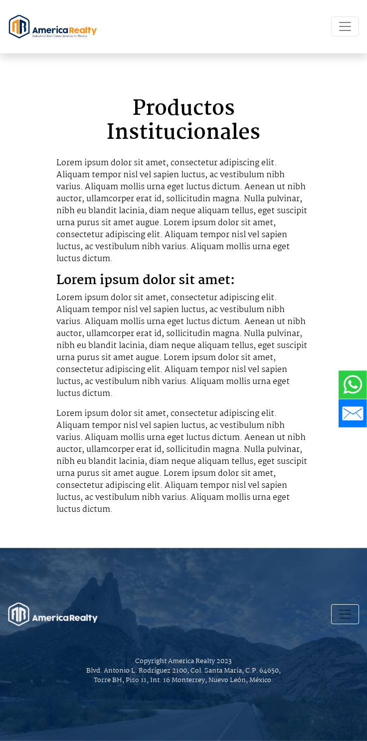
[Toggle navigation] (345, 26)
